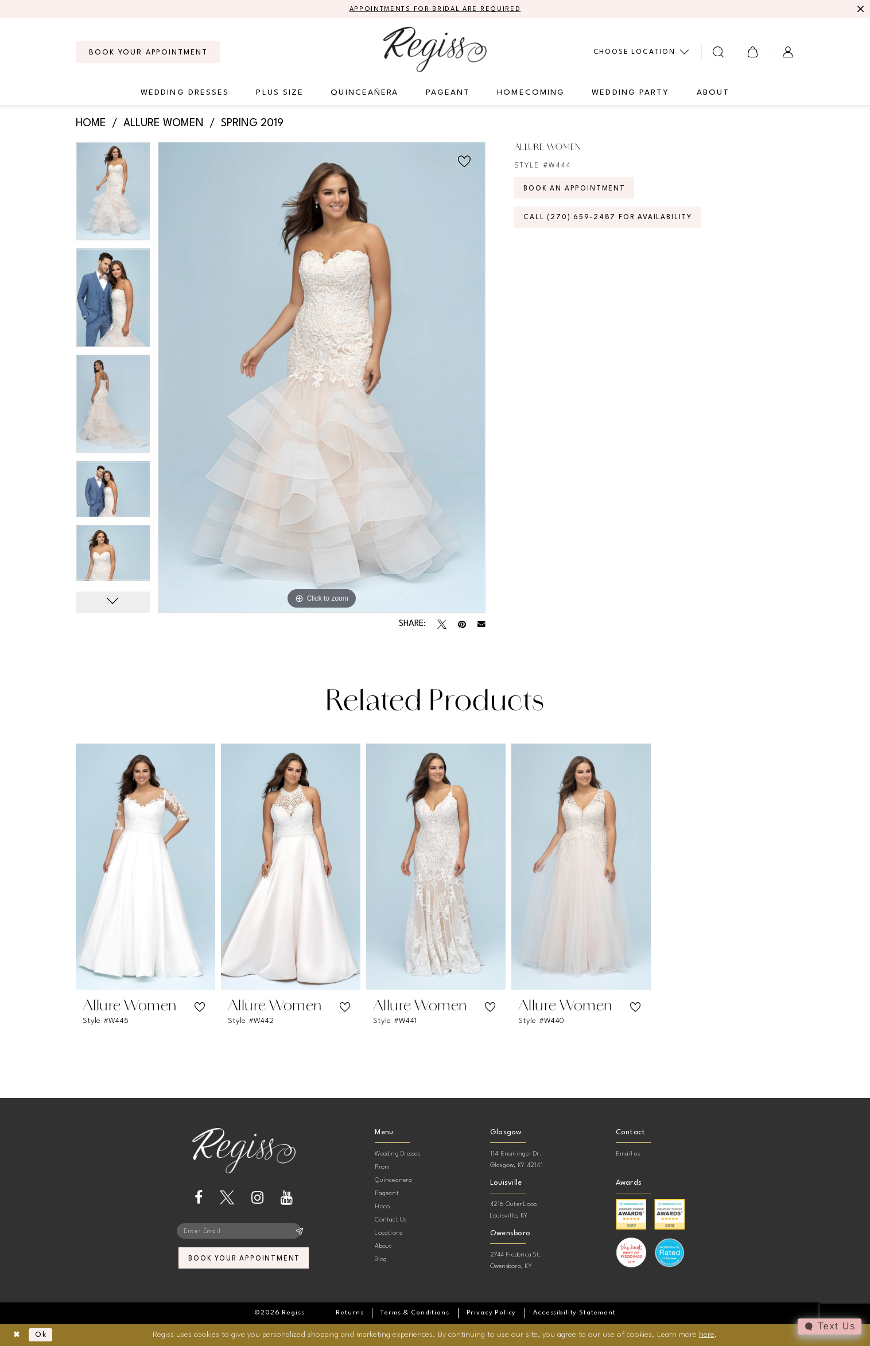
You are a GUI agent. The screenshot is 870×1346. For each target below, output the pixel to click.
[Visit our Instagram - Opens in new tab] (257, 1198)
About (383, 1247)
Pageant (387, 1194)
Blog (381, 1260)
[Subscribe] (300, 1232)
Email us (628, 1155)
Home (91, 124)
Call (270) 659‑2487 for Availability (613, 221)
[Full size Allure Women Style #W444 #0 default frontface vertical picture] (321, 378)
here (706, 1335)
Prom (382, 1168)
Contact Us (390, 1220)
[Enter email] (244, 1232)
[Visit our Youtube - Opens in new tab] (287, 1198)
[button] (753, 52)
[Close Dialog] (17, 1335)
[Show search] (718, 52)
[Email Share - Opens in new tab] (481, 625)
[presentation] (145, 867)
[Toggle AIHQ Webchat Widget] (829, 1326)
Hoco (382, 1207)
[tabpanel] (113, 195)
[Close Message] (860, 9)
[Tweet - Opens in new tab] (441, 624)
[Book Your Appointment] (148, 52)
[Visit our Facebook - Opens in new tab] (199, 1198)
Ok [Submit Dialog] (44, 1335)
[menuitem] (148, 52)
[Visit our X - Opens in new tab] (227, 1198)
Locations (388, 1234)
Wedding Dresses (397, 1155)
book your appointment (244, 1261)
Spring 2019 (252, 124)
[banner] (435, 49)
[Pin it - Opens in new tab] (462, 624)
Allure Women (163, 124)
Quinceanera (393, 1181)
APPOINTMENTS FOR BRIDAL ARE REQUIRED (435, 9)
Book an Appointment (578, 190)
